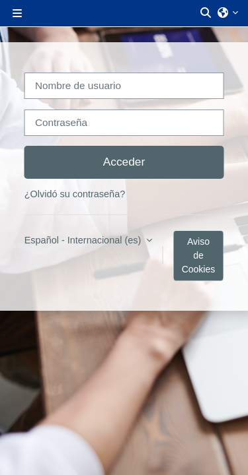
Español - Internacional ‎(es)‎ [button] (84, 240)
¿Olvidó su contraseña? (74, 194)
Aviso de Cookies (199, 255)
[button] (206, 13)
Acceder (124, 161)
